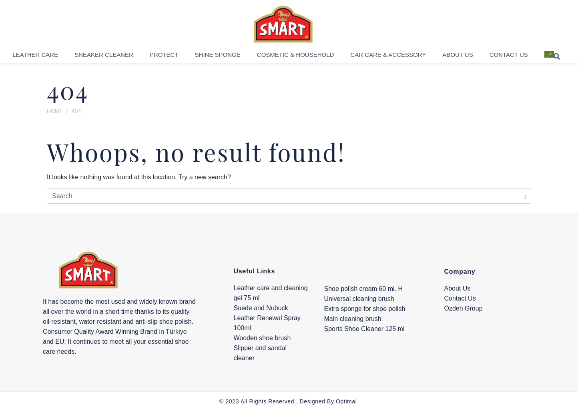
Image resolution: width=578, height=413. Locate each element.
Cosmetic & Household (295, 57)
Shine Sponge (218, 57)
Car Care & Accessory (388, 57)
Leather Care (35, 57)
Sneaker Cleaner (103, 57)
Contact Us (509, 57)
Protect (164, 57)
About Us (457, 57)
